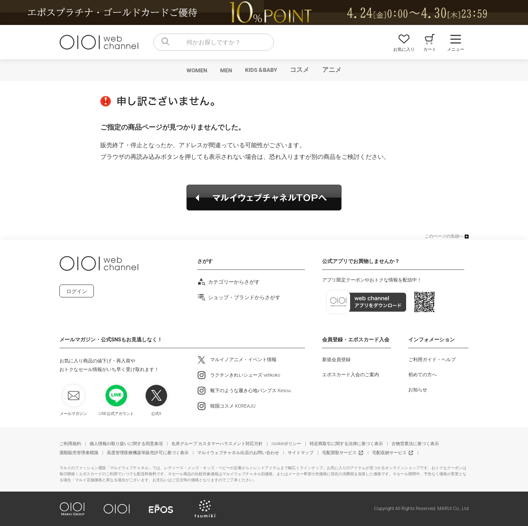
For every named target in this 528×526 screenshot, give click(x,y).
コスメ (299, 70)
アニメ (332, 70)
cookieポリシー (286, 443)
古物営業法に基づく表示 (415, 443)
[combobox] (213, 42)
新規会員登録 (336, 359)
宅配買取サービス (339, 452)
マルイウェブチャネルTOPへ (264, 197)
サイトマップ (301, 452)
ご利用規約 (70, 443)
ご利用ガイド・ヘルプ (432, 359)
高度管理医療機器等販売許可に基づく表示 (148, 452)
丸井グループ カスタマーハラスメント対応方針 (217, 443)
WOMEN (196, 70)
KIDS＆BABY (261, 70)
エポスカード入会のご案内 (350, 374)
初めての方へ (422, 374)
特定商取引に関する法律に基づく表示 (346, 443)
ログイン (76, 291)
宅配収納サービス (389, 452)
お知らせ (417, 390)
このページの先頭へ (444, 236)
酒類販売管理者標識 (78, 452)
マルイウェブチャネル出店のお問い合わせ (238, 452)
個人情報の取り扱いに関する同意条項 (126, 443)
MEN (226, 70)
